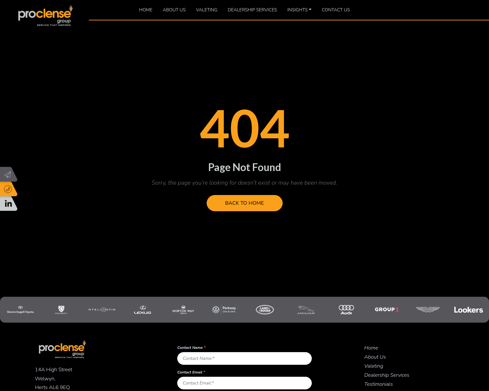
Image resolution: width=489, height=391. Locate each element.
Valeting (206, 10)
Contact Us (336, 10)
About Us (174, 10)
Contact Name (191, 347)
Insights (298, 10)
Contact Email (191, 372)
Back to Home (244, 203)
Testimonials (378, 384)
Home (145, 10)
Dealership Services (252, 10)
